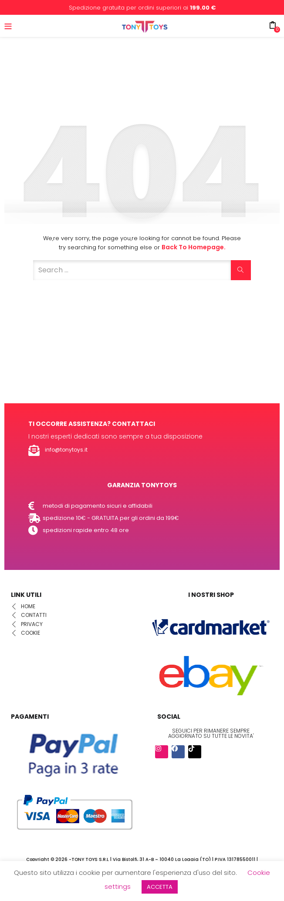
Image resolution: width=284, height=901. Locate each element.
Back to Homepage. (194, 247)
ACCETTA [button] (159, 887)
